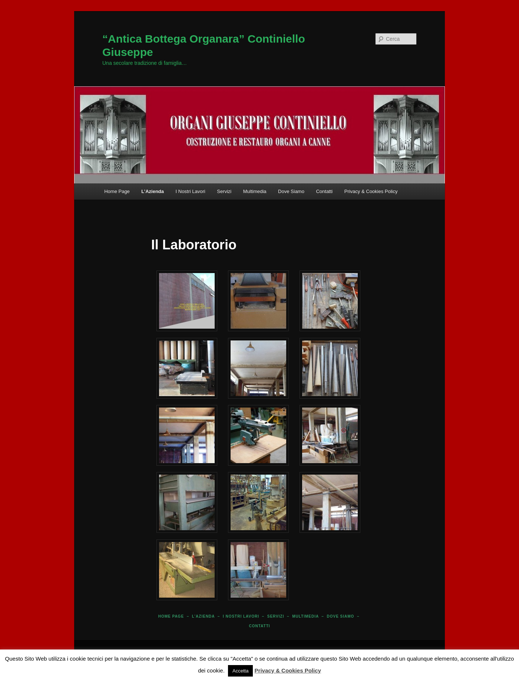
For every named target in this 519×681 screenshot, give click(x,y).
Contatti (324, 191)
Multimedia (255, 191)
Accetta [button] (240, 671)
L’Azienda (152, 191)
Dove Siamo (291, 191)
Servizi (224, 191)
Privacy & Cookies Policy (371, 191)
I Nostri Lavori (190, 191)
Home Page (117, 191)
